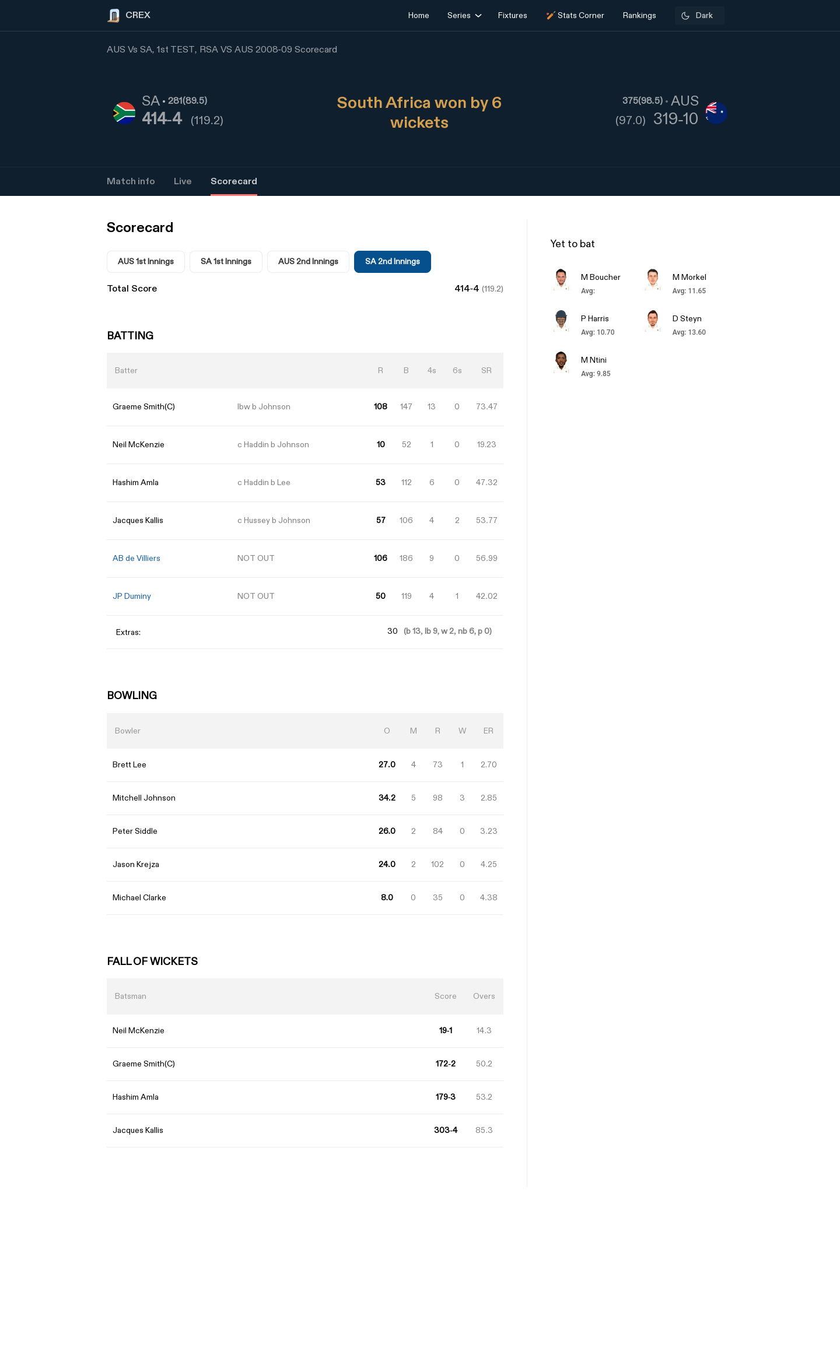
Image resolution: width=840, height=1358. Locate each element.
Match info (131, 182)
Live (183, 182)
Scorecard (234, 182)
